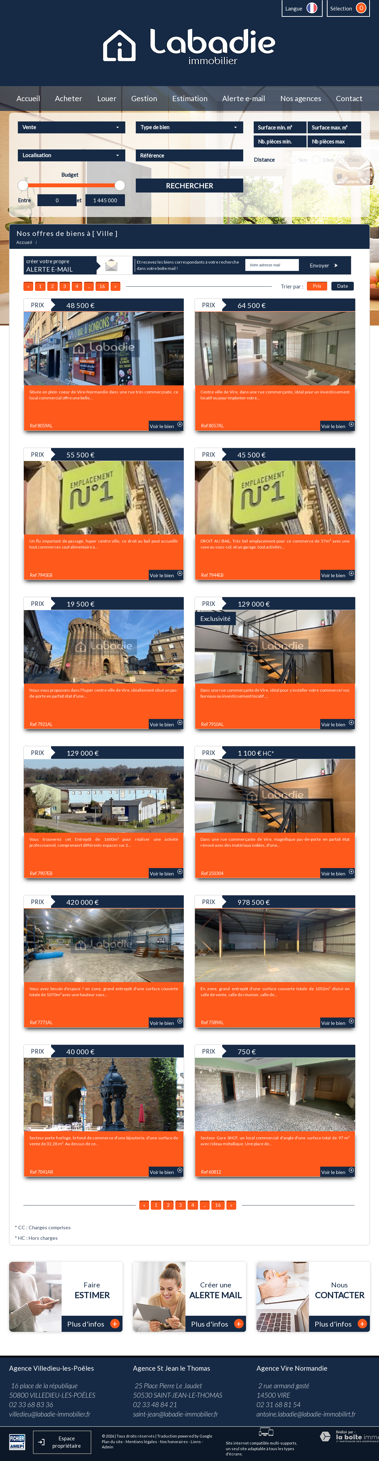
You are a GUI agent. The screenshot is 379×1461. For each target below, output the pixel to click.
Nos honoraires (174, 1441)
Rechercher (189, 185)
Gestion (144, 98)
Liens (196, 1441)
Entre (24, 200)
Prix (317, 286)
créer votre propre (49, 265)
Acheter (68, 98)
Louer (107, 98)
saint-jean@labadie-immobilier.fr (175, 1414)
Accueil (28, 98)
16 (102, 286)
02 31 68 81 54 (279, 1404)
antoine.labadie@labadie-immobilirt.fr (306, 1414)
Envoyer (325, 265)
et (79, 200)
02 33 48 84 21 (155, 1404)
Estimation (190, 98)
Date (342, 286)
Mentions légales (141, 1441)
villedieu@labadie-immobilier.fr (49, 1414)
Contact (349, 98)
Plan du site (112, 1441)
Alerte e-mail (243, 98)
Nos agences (300, 98)
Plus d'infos (93, 1323)
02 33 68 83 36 (31, 1404)
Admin (107, 1447)
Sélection (341, 8)
